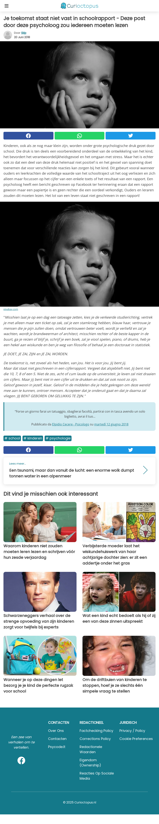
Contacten (57, 738)
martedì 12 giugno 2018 (111, 424)
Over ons (56, 730)
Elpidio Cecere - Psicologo (70, 424)
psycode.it (56, 746)
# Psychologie (58, 438)
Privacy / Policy (132, 730)
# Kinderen (32, 438)
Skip (23, 33)
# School (12, 438)
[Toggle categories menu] (6, 6)
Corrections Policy (95, 738)
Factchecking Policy (96, 730)
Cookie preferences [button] (136, 738)
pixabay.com (10, 309)
